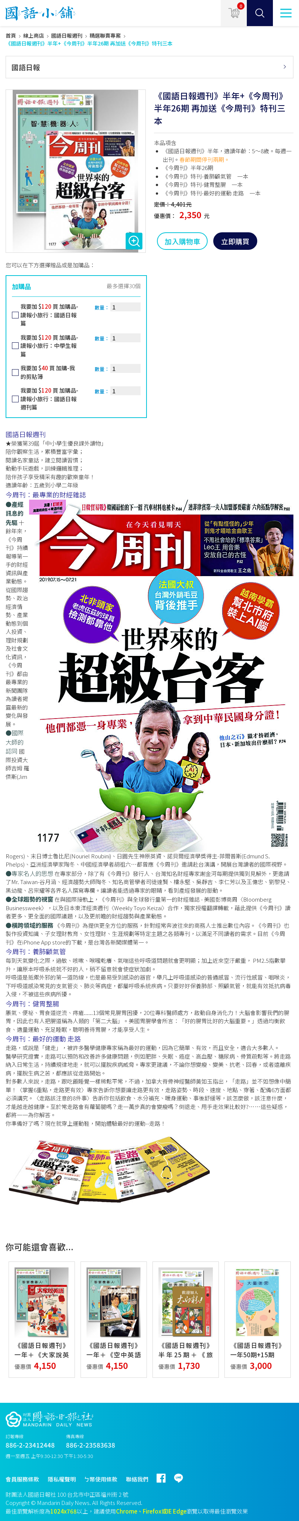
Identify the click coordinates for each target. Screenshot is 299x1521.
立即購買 (235, 241)
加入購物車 (182, 241)
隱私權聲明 (62, 1479)
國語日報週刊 (66, 35)
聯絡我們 (137, 1479)
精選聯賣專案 (105, 35)
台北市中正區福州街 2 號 (97, 1494)
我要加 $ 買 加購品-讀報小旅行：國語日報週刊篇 (49, 398)
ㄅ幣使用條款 (100, 1479)
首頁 (11, 35)
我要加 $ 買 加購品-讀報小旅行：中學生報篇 (49, 345)
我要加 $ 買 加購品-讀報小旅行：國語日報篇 (49, 314)
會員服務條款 (22, 1479)
